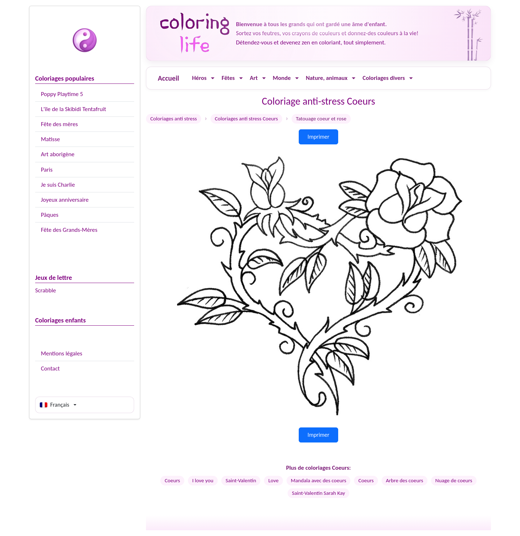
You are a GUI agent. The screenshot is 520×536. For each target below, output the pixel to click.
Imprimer (319, 136)
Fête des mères (59, 124)
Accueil (168, 78)
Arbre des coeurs (404, 480)
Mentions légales (61, 353)
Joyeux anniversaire (65, 200)
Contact (50, 368)
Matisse (50, 139)
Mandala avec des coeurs (318, 480)
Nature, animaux (327, 78)
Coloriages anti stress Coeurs (246, 118)
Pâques (49, 215)
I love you (202, 480)
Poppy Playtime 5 (62, 94)
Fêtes (228, 78)
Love (273, 480)
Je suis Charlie (58, 184)
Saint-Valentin (241, 480)
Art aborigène (58, 154)
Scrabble (45, 290)
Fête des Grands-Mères (69, 230)
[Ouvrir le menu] (212, 78)
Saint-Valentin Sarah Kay (318, 493)
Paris (47, 169)
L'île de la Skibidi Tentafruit (73, 109)
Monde (282, 78)
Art (254, 78)
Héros (199, 78)
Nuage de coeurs (453, 480)
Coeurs (172, 480)
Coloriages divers (384, 78)
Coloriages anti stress (173, 118)
